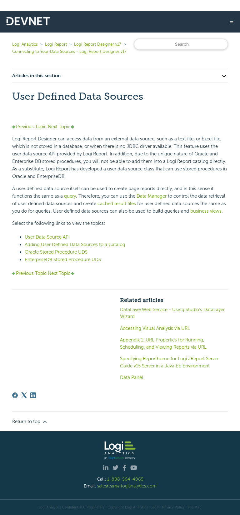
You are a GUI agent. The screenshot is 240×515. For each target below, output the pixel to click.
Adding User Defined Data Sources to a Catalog (75, 244)
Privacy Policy (173, 507)
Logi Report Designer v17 (97, 44)
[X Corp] (24, 395)
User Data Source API (47, 237)
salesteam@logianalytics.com (127, 486)
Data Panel (131, 377)
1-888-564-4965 (125, 479)
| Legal (154, 507)
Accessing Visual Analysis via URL (155, 328)
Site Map (195, 507)
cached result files (117, 203)
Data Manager (152, 196)
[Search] (181, 44)
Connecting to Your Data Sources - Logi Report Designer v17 (69, 51)
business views (206, 211)
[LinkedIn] (33, 395)
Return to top (30, 422)
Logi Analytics (25, 44)
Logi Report (56, 44)
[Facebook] (15, 395)
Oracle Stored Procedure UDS (56, 252)
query (70, 196)
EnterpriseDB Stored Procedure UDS (63, 259)
